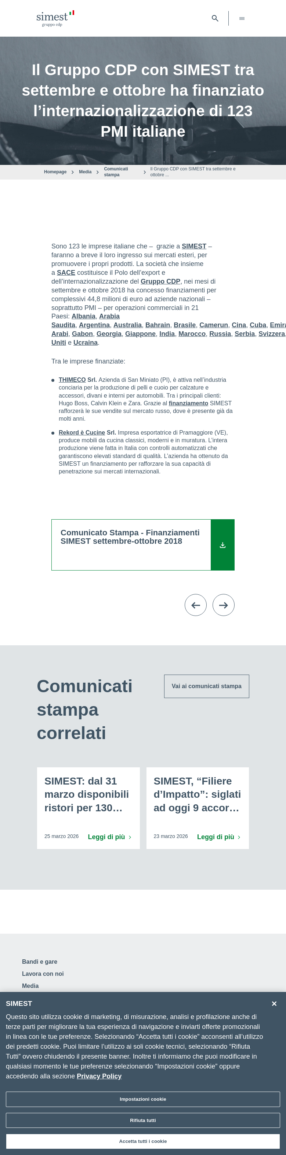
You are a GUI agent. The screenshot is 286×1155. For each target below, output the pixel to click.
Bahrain (157, 325)
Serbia (245, 333)
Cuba (258, 325)
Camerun (213, 325)
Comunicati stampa (116, 171)
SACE (66, 272)
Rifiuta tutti (143, 1121)
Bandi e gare (39, 962)
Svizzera (271, 333)
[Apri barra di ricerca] (215, 18)
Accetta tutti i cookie (143, 1142)
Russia (220, 333)
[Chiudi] (274, 1005)
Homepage (55, 171)
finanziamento (189, 403)
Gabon (82, 333)
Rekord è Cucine (82, 432)
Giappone (140, 333)
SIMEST (194, 246)
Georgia (109, 333)
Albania (83, 316)
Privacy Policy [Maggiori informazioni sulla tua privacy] (99, 1077)
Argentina (94, 325)
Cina (239, 325)
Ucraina (85, 342)
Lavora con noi (43, 974)
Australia (127, 325)
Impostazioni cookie (143, 1100)
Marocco (192, 333)
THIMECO (72, 380)
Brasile (185, 325)
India (167, 333)
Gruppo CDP (160, 281)
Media (85, 171)
